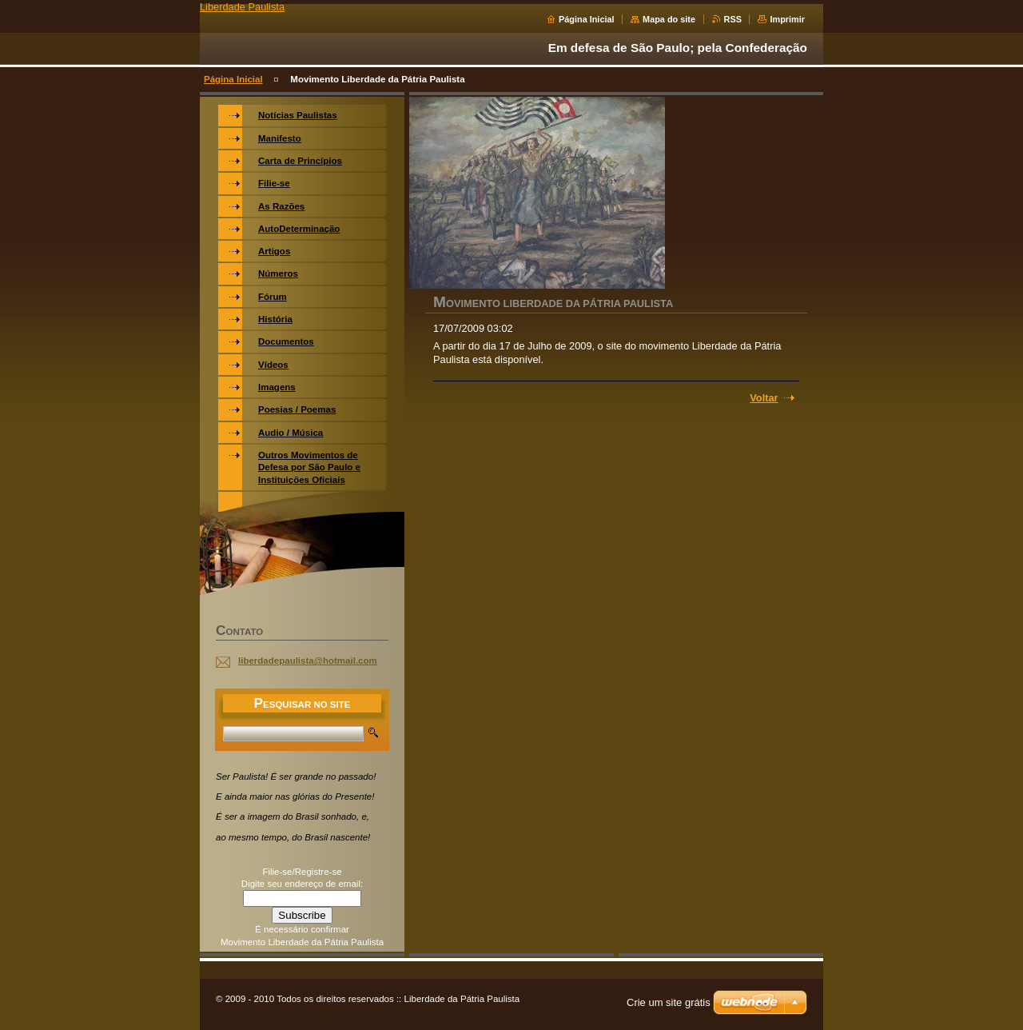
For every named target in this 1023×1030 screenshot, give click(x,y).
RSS (733, 19)
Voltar (764, 398)
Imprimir (787, 19)
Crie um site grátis (669, 1002)
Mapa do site (669, 19)
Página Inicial (587, 19)
